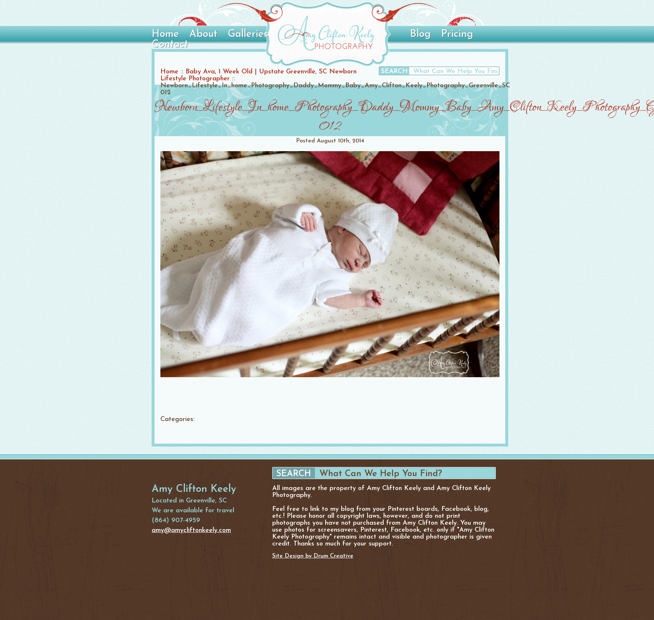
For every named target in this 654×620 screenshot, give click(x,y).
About (203, 34)
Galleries (248, 34)
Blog (420, 34)
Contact (170, 44)
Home (165, 34)
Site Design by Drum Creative (312, 556)
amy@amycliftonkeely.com (191, 530)
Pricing (457, 34)
